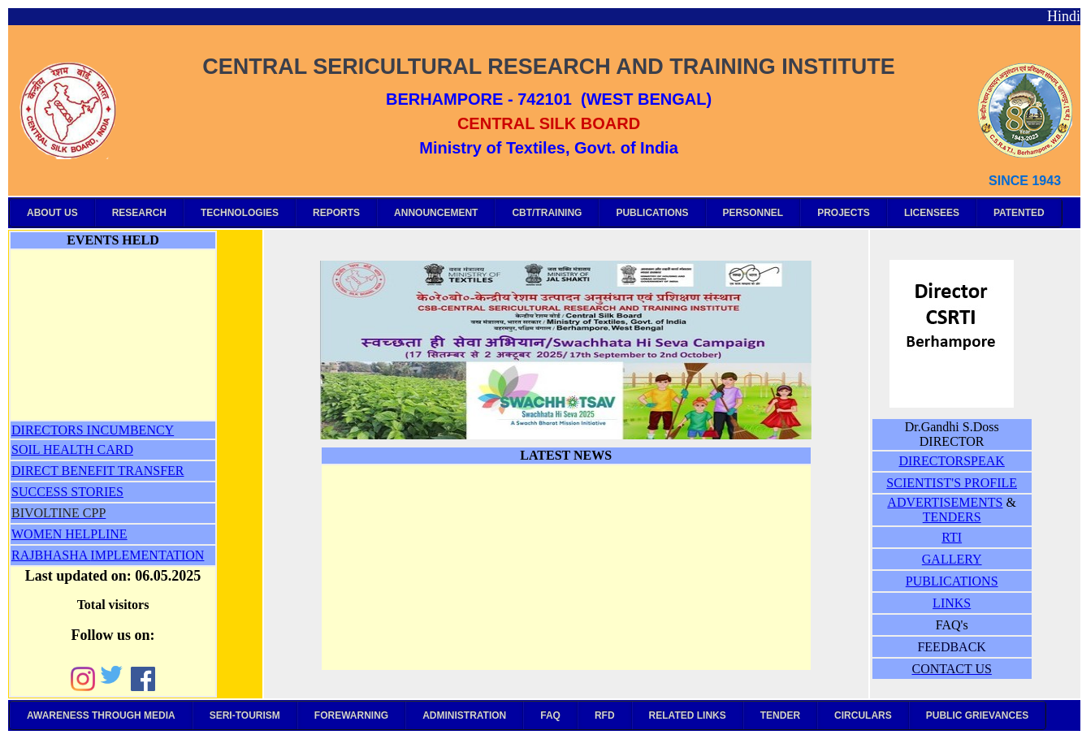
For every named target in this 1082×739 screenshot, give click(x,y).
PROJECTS (843, 212)
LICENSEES (931, 212)
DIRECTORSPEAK (951, 461)
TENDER (780, 715)
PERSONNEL (753, 212)
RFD (605, 715)
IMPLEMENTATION (147, 555)
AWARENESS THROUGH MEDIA (101, 715)
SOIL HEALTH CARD (72, 449)
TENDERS (952, 517)
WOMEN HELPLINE (69, 534)
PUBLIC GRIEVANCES (977, 715)
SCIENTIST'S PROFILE (951, 483)
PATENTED (1019, 212)
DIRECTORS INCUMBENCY (92, 430)
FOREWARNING (351, 715)
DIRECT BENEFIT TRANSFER (97, 471)
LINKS (952, 603)
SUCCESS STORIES (67, 492)
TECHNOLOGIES (240, 212)
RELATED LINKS (687, 715)
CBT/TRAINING (547, 212)
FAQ (550, 715)
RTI (951, 537)
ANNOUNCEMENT (436, 212)
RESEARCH (139, 212)
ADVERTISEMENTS (944, 502)
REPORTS (336, 212)
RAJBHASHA (50, 555)
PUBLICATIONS (652, 212)
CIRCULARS (863, 715)
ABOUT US (52, 212)
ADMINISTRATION (464, 715)
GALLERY (952, 559)
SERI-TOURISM (245, 715)
